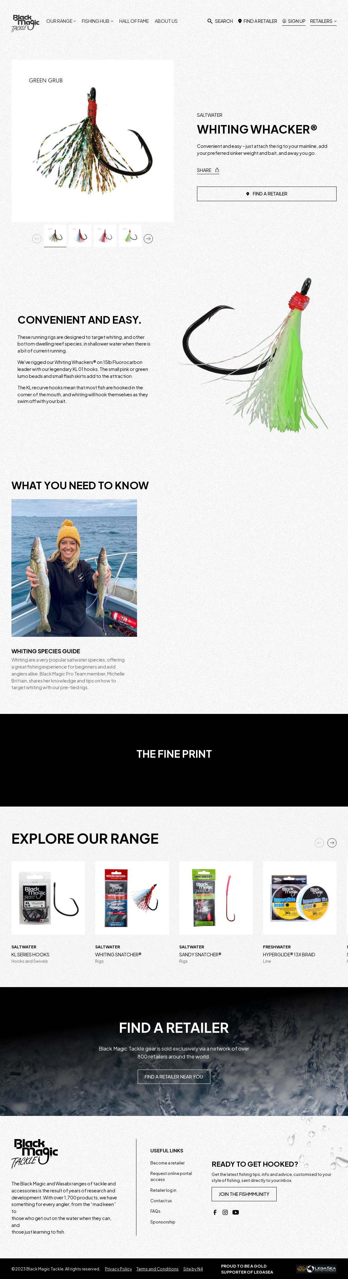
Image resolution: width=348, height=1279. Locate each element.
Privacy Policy (118, 1268)
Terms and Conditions (157, 1268)
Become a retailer (167, 1162)
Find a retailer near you (174, 1076)
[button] (61, 18)
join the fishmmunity (244, 1194)
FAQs (155, 1211)
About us (166, 21)
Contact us (161, 1200)
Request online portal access (171, 1176)
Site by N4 (193, 1268)
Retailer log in (163, 1190)
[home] (25, 23)
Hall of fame (134, 21)
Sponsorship (162, 1221)
